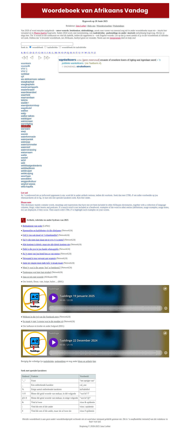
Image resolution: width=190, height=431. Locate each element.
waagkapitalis (28, 84)
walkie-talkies (27, 116)
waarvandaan (28, 97)
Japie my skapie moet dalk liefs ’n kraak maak (43, 263)
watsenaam (27, 152)
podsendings (60, 361)
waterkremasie (28, 136)
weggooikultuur (28, 181)
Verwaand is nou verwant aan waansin (39, 258)
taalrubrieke (52, 47)
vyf (22, 76)
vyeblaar (25, 74)
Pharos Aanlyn (40, 33)
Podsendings (118, 26)
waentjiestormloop (30, 105)
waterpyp (25, 142)
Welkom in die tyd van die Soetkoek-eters (41, 317)
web (23, 163)
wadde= (25, 103)
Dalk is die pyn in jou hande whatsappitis (40, 249)
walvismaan (27, 121)
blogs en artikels (85, 361)
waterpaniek (27, 139)
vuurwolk (25, 66)
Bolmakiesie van (32, 226)
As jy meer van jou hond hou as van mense (41, 254)
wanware (25, 129)
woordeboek (37, 47)
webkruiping (27, 173)
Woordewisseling (104, 26)
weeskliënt (26, 178)
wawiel (24, 157)
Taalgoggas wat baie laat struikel (37, 272)
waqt (23, 131)
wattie (24, 155)
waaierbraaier (28, 89)
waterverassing (28, 150)
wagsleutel (26, 108)
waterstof (25, 147)
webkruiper (26, 171)
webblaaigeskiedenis (31, 165)
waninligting (27, 124)
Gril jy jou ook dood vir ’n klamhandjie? (40, 235)
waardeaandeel (28, 92)
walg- (23, 113)
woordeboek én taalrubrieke (74, 47)
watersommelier (29, 144)
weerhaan (26, 176)
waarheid (25, 95)
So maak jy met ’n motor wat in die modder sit (43, 321)
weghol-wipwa (28, 184)
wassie (24, 134)
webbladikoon (28, 168)
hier (94, 361)
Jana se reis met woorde (33, 277)
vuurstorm (26, 63)
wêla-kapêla (27, 186)
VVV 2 (24, 71)
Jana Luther (81, 26)
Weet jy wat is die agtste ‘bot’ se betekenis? (41, 268)
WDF (23, 160)
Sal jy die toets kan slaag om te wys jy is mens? (43, 240)
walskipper (26, 118)
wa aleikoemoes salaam (33, 79)
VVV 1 (24, 68)
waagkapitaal (27, 82)
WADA (24, 100)
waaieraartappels (29, 87)
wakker (24, 110)
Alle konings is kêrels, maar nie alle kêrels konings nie (46, 244)
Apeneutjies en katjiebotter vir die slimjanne (42, 230)
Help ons (91, 26)
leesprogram (115, 38)
